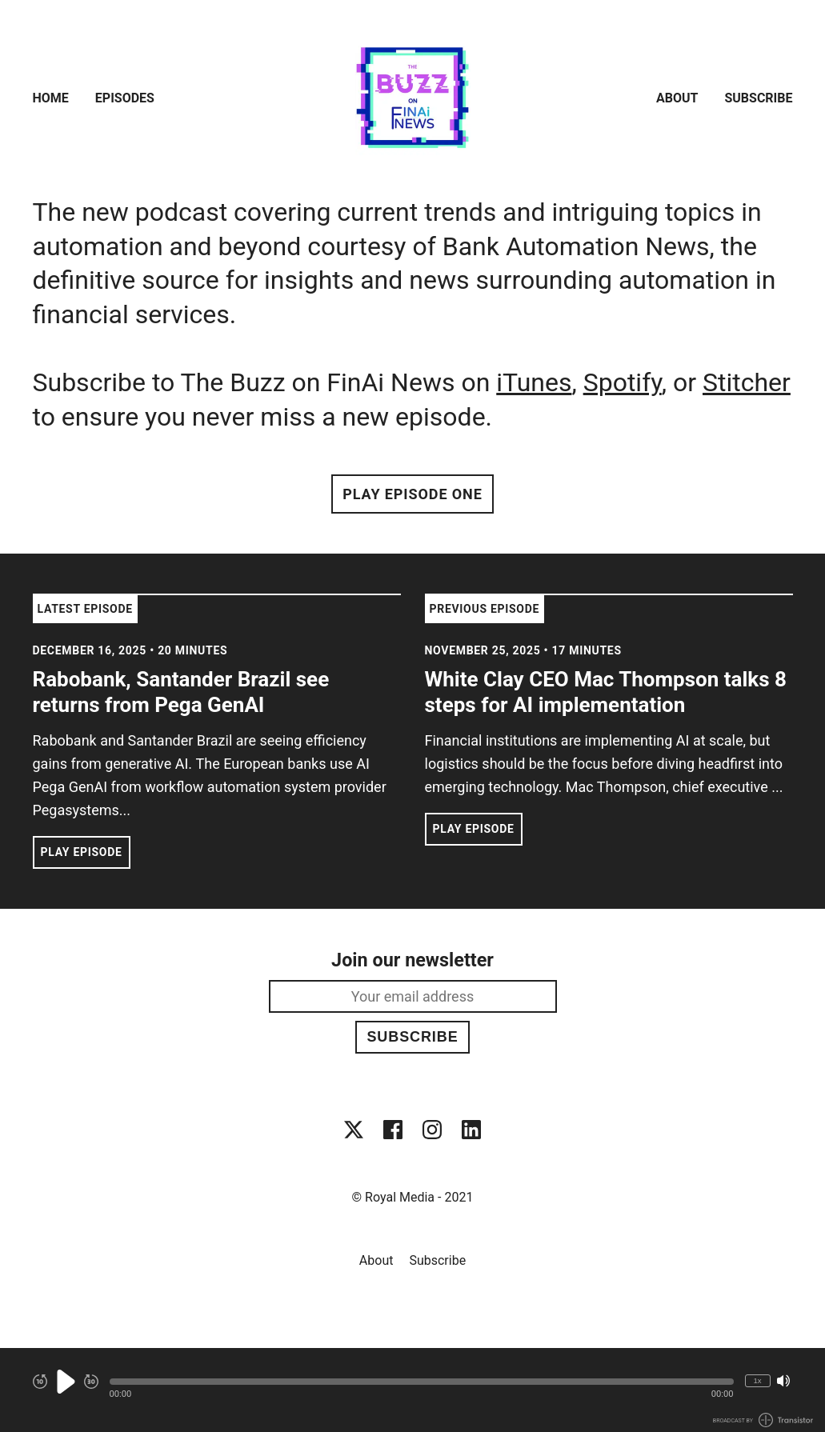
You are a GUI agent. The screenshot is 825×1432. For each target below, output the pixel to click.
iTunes (533, 382)
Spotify (622, 382)
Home (51, 98)
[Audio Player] (412, 1390)
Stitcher (747, 382)
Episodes (124, 98)
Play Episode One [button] (412, 494)
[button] (422, 1381)
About (677, 98)
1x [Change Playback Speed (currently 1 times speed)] (757, 1380)
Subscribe (758, 98)
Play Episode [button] (81, 852)
